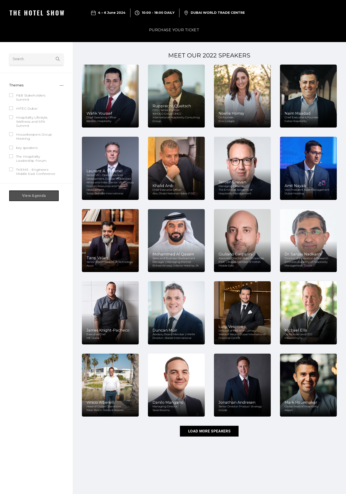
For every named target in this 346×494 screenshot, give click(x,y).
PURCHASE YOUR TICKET (174, 30)
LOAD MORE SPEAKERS (209, 431)
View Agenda (34, 195)
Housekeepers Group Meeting (34, 136)
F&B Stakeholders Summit (31, 97)
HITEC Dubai (26, 108)
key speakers (26, 147)
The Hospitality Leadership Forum (31, 158)
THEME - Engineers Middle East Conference (35, 171)
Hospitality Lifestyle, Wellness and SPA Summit (32, 121)
